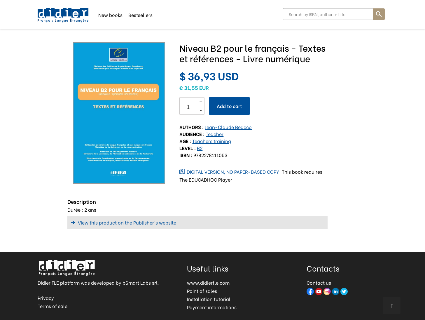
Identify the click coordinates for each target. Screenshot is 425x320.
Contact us (319, 282)
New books (110, 14)
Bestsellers (140, 14)
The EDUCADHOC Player (205, 179)
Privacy (46, 297)
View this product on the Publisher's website (127, 222)
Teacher (214, 134)
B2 (199, 148)
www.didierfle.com (208, 282)
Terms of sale (52, 305)
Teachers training (211, 141)
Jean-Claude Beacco (228, 127)
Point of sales (202, 290)
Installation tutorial (208, 298)
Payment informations (212, 307)
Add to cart (229, 105)
